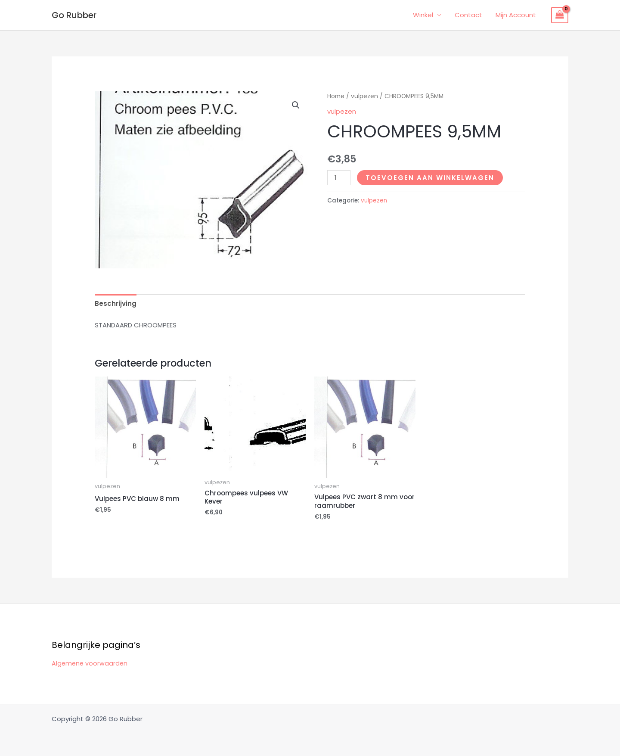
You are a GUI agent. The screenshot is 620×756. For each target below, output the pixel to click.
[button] (296, 105)
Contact (469, 14)
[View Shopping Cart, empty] (559, 15)
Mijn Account (516, 14)
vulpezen (364, 96)
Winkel (424, 14)
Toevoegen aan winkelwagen (430, 177)
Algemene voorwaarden (90, 663)
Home (335, 96)
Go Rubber (74, 15)
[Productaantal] (338, 177)
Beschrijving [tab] (115, 303)
